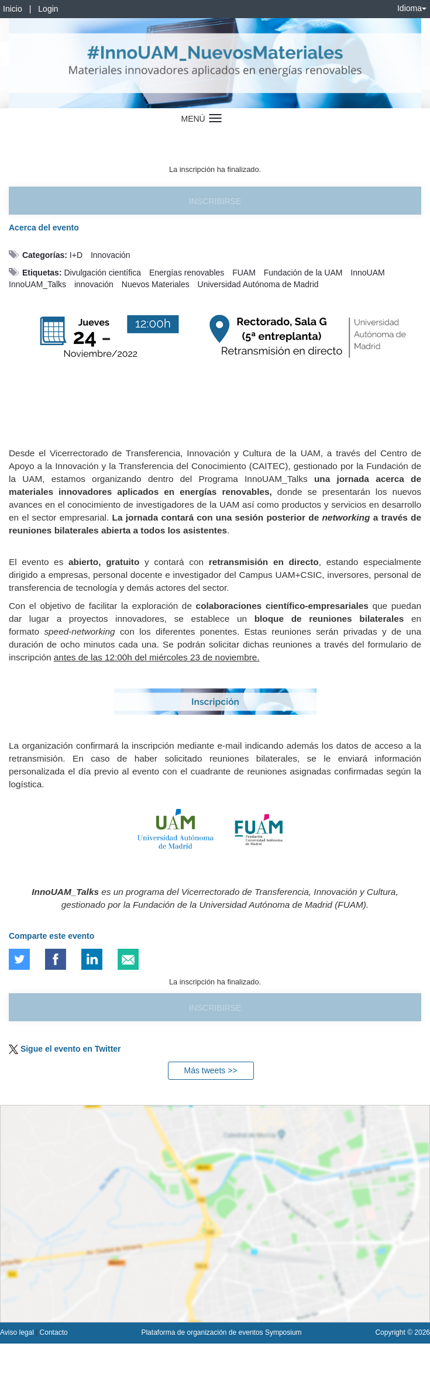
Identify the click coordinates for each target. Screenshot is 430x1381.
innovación (93, 284)
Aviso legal (18, 1332)
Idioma (411, 8)
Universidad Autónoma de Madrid (258, 284)
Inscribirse (215, 201)
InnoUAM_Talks (37, 284)
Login (48, 8)
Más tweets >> (210, 1070)
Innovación (110, 255)
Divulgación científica (102, 272)
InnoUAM (367, 272)
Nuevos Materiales (156, 284)
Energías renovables (186, 272)
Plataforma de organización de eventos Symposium (221, 1332)
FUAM (244, 272)
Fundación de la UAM (303, 272)
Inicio (12, 8)
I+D (76, 255)
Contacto (54, 1332)
